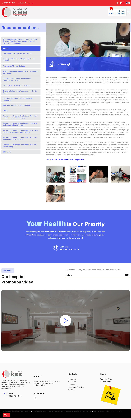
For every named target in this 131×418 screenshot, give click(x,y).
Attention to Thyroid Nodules (14, 66)
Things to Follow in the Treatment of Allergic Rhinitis (20, 92)
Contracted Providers (76, 387)
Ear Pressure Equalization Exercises (16, 86)
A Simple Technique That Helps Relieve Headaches (18, 99)
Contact (71, 390)
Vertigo (5, 111)
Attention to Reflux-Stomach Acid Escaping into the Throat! (21, 72)
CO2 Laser (7, 152)
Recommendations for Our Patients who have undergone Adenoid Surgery (20, 124)
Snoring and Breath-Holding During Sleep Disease (18, 60)
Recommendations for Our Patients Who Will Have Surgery (20, 146)
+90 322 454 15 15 (8, 3)
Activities (71, 384)
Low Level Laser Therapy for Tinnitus (17, 54)
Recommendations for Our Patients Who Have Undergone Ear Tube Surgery (20, 117)
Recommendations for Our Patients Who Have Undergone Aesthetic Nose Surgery (20, 131)
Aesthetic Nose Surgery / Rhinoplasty (17, 105)
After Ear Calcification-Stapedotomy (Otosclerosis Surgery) (17, 79)
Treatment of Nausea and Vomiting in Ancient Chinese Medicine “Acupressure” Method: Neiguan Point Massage (20, 41)
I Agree (6, 415)
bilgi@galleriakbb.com (26, 3)
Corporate (72, 379)
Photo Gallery (105, 382)
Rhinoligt (6, 48)
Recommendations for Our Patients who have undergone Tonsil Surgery (20, 138)
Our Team (72, 382)
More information (117, 411)
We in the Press (106, 379)
